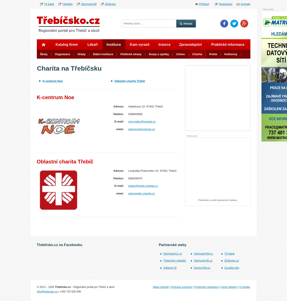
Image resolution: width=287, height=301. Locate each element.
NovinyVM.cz (202, 267)
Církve (180, 54)
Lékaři (92, 44)
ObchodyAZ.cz (172, 253)
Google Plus (244, 23)
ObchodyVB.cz (203, 260)
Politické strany (131, 54)
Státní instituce (103, 54)
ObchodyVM (89, 4)
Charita (197, 54)
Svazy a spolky (159, 54)
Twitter (234, 23)
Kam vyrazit (139, 44)
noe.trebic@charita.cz (142, 121)
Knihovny (230, 54)
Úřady (82, 54)
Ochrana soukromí (181, 287)
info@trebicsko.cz (47, 291)
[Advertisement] (218, 169)
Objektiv (67, 4)
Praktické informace (227, 44)
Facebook (224, 23)
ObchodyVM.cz (203, 253)
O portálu (244, 287)
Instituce (114, 44)
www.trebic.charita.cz (141, 193)
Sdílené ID (170, 267)
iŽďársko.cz (231, 260)
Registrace (225, 4)
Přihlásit (204, 4)
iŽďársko (110, 4)
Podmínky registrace (206, 287)
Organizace (62, 54)
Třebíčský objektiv (174, 260)
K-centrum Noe (52, 81)
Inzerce (164, 44)
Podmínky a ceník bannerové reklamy (217, 200)
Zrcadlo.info (231, 267)
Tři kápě (49, 4)
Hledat (186, 23)
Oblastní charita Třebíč (129, 81)
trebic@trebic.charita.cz (143, 185)
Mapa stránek (161, 287)
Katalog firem (67, 44)
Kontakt (245, 4)
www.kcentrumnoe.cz (141, 129)
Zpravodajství (190, 44)
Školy (44, 54)
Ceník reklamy (229, 287)
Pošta (213, 54)
